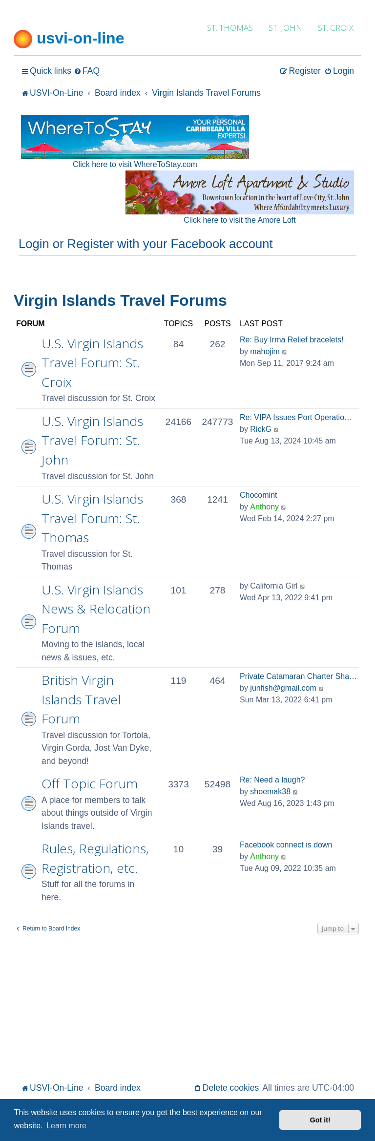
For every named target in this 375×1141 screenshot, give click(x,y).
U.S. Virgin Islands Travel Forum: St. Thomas (92, 518)
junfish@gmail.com (283, 688)
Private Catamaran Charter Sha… (298, 676)
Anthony (264, 507)
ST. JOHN (285, 27)
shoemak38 (270, 791)
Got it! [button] (320, 1120)
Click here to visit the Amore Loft (239, 220)
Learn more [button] (66, 1125)
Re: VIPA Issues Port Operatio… (296, 417)
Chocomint (258, 495)
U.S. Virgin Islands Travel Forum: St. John (92, 440)
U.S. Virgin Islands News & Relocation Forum (96, 609)
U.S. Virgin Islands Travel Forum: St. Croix (92, 363)
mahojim (264, 351)
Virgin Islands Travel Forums (120, 300)
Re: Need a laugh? (272, 780)
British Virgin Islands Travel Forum (81, 699)
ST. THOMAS (230, 27)
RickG (260, 429)
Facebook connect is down (286, 845)
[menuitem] (87, 71)
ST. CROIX (336, 27)
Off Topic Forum (90, 783)
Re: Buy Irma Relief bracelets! (292, 340)
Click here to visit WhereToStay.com (135, 164)
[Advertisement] (187, 1007)
